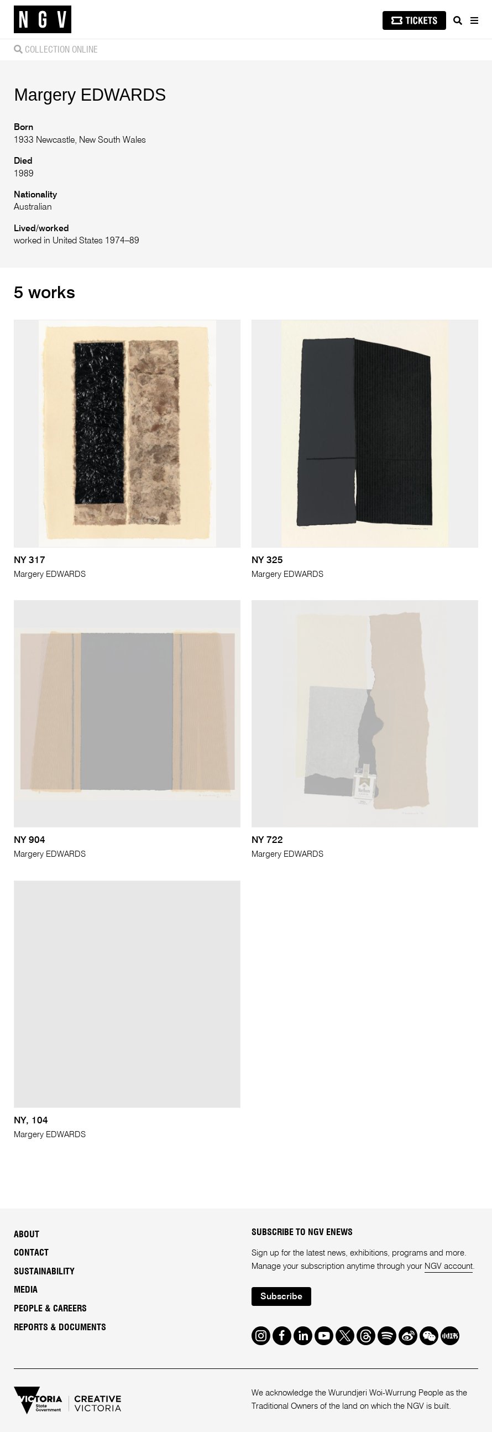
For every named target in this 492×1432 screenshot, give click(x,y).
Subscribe (281, 1297)
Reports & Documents (60, 1327)
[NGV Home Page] (42, 19)
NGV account (449, 1266)
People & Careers (50, 1308)
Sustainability (44, 1271)
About (26, 1234)
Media (26, 1289)
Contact (31, 1252)
